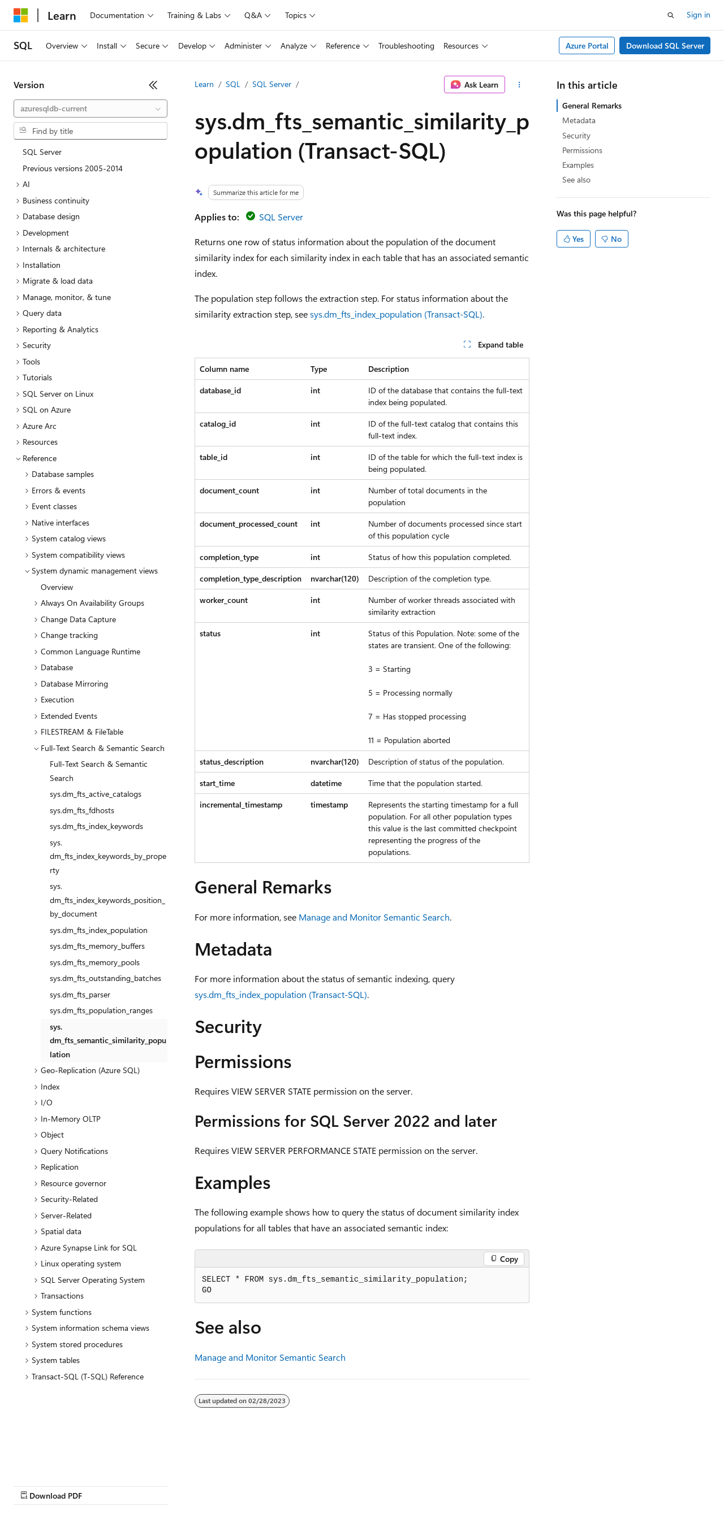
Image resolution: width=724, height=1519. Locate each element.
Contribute (202, 1484)
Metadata (579, 120)
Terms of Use (413, 1484)
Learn (204, 84)
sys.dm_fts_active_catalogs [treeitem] (95, 793)
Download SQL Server (665, 45)
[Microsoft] (21, 15)
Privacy (247, 1484)
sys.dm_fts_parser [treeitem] (80, 994)
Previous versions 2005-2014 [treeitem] (73, 168)
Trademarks (469, 1484)
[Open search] (671, 15)
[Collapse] (153, 85)
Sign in (698, 14)
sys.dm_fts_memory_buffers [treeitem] (97, 945)
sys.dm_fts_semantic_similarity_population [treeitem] (108, 1040)
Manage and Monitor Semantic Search (374, 917)
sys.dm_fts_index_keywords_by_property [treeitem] (108, 856)
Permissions (582, 150)
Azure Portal (587, 45)
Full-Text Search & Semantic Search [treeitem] (99, 770)
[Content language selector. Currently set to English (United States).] (65, 1458)
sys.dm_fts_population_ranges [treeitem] (101, 1010)
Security (576, 135)
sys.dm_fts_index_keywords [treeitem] (96, 826)
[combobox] (90, 108)
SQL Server (271, 84)
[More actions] (519, 85)
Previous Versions (102, 1484)
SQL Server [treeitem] (42, 151)
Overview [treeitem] (57, 586)
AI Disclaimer (36, 1484)
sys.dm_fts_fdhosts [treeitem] (82, 810)
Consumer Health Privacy (325, 1484)
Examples (578, 164)
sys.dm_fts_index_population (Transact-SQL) (396, 314)
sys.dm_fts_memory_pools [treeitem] (95, 962)
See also (576, 179)
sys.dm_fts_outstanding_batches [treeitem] (105, 978)
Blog (154, 1484)
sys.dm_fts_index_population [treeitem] (99, 930)
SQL (233, 84)
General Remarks (592, 105)
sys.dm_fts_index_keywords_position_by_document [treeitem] (107, 899)
